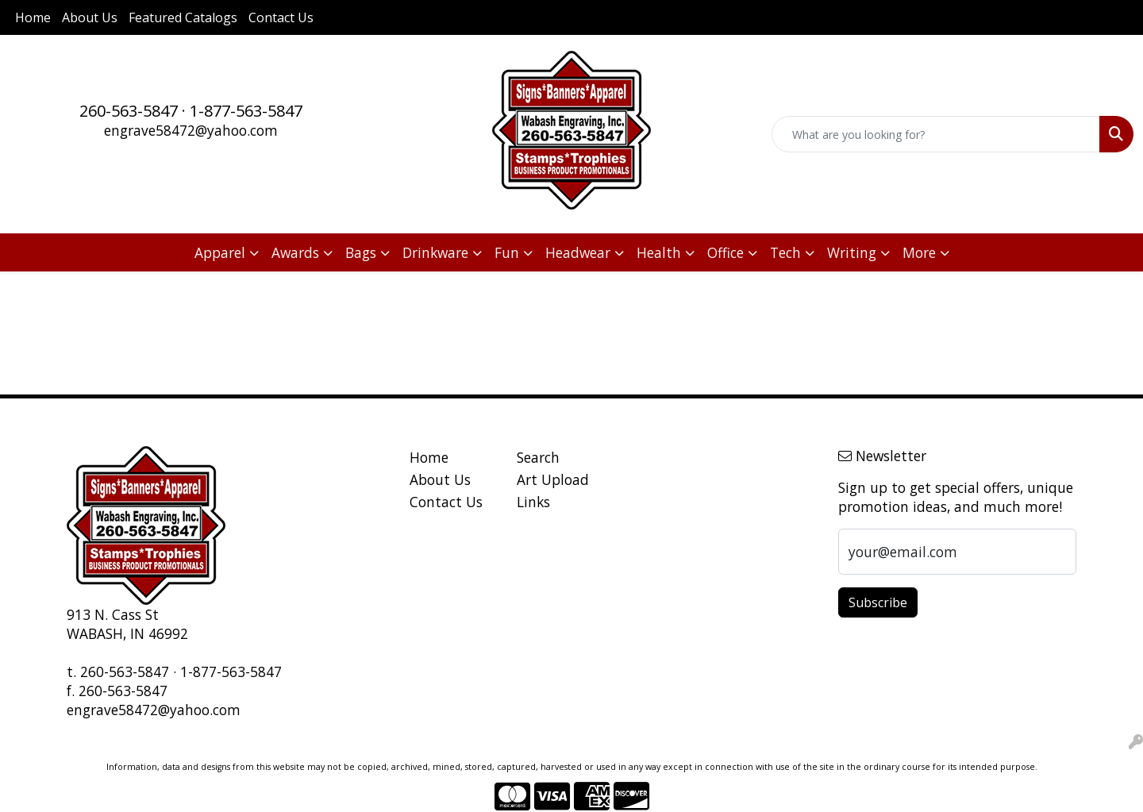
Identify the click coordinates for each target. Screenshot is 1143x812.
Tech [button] (785, 252)
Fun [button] (507, 252)
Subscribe (878, 602)
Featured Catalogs (183, 17)
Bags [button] (360, 252)
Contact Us (281, 17)
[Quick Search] (936, 134)
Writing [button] (851, 252)
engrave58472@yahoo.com (191, 130)
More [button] (919, 252)
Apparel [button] (219, 252)
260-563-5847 (128, 110)
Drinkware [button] (435, 252)
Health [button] (659, 252)
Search (538, 457)
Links (533, 501)
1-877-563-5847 (246, 110)
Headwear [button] (577, 252)
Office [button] (725, 252)
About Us (89, 17)
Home (33, 17)
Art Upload (553, 479)
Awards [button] (295, 252)
